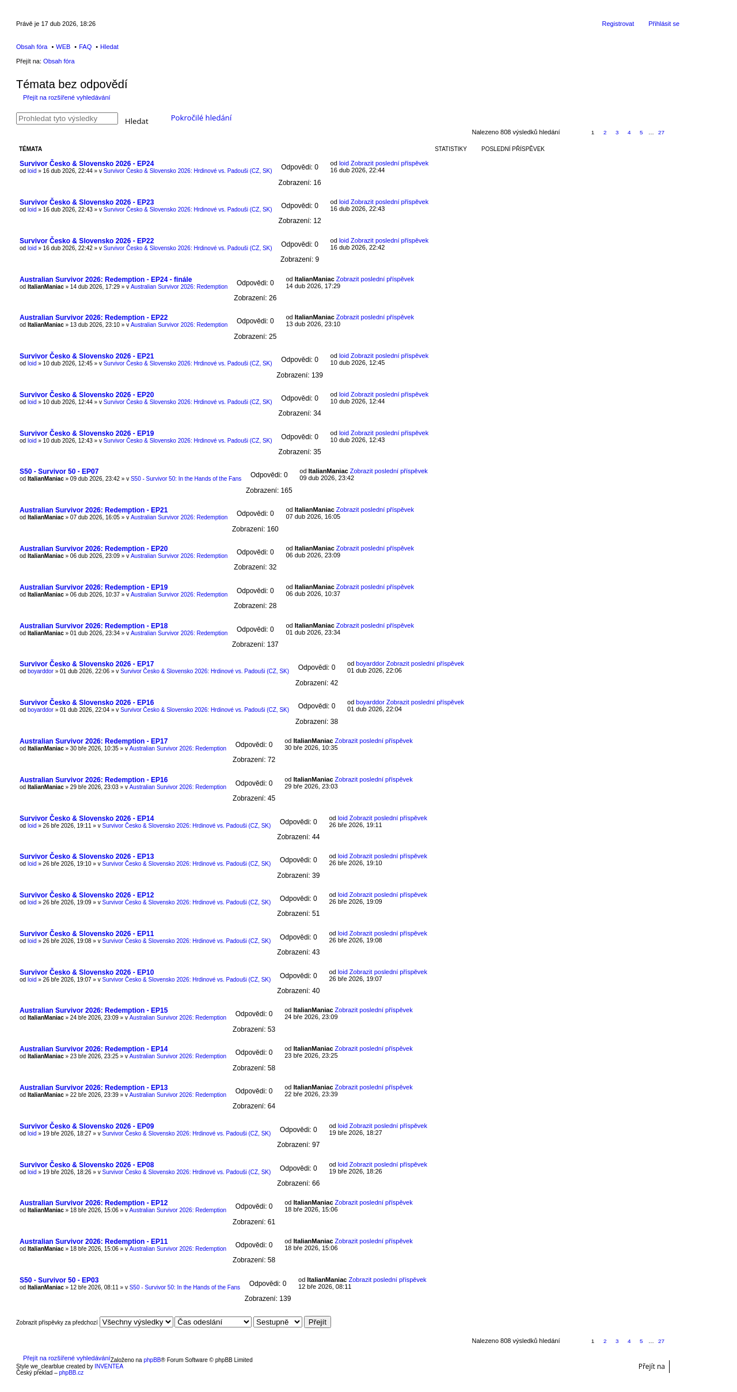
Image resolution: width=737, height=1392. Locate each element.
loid (32, 171)
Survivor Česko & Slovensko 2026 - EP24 (87, 164)
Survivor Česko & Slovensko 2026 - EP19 (87, 433)
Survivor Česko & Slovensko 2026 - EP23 (87, 202)
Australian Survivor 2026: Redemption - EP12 (94, 1203)
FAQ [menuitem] (85, 46)
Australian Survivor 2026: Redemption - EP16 (94, 780)
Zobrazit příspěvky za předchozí (94, 1322)
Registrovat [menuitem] (618, 23)
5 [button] (641, 132)
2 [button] (605, 132)
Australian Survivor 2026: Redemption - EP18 (94, 626)
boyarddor (41, 671)
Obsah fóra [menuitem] (31, 46)
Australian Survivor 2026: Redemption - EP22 (94, 318)
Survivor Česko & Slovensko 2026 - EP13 (87, 856)
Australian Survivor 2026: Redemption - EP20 (94, 549)
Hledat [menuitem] (109, 46)
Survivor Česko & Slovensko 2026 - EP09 (87, 1126)
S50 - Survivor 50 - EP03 (59, 1280)
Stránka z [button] (574, 133)
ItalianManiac (46, 287)
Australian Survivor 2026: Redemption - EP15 (94, 1010)
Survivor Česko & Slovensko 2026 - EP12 (87, 895)
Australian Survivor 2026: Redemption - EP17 (94, 741)
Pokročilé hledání (201, 117)
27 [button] (661, 132)
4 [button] (629, 132)
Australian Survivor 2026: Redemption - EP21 (94, 510)
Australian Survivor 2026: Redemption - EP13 (94, 1088)
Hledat (137, 120)
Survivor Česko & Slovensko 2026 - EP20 (87, 395)
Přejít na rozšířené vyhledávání (67, 97)
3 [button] (617, 132)
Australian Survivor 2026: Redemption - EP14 (94, 1049)
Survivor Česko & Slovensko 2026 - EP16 (87, 703)
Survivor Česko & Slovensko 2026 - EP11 (87, 934)
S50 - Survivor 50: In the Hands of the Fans (186, 479)
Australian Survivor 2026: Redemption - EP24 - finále (106, 280)
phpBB (152, 1360)
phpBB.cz (71, 1373)
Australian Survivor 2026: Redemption (179, 287)
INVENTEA (108, 1366)
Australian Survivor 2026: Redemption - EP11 (94, 1242)
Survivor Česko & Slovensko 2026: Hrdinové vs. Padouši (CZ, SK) (188, 171)
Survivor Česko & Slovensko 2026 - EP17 (87, 664)
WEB (63, 46)
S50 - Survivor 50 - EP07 (59, 471)
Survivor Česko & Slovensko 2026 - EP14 (87, 818)
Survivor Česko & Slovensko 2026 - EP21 (87, 356)
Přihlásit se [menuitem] (663, 23)
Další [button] (673, 133)
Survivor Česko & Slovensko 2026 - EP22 (87, 241)
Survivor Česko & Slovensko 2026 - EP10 (87, 972)
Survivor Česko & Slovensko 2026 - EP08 (87, 1165)
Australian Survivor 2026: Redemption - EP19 (94, 587)
